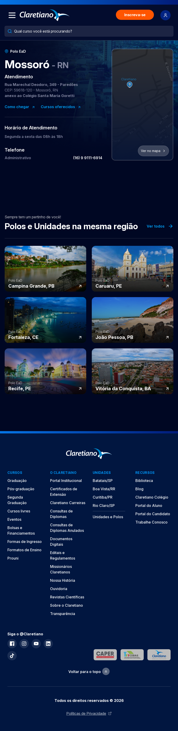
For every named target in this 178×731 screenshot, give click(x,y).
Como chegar (20, 106)
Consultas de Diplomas (61, 514)
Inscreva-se (135, 14)
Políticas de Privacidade (89, 713)
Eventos (14, 519)
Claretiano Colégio (151, 497)
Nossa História (62, 580)
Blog (139, 489)
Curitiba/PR (102, 497)
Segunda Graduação (17, 500)
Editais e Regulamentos (62, 555)
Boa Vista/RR (104, 489)
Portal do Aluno (148, 505)
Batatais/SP (103, 480)
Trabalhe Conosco (151, 522)
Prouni (13, 558)
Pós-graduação (20, 489)
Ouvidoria (58, 588)
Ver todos (160, 226)
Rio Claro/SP (104, 505)
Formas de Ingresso (24, 541)
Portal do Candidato (152, 514)
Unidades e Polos (108, 517)
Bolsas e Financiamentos (21, 530)
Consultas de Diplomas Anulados (67, 528)
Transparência (62, 613)
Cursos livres (18, 511)
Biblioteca (144, 480)
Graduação (17, 480)
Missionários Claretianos (61, 569)
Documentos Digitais (61, 541)
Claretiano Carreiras (67, 502)
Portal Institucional (66, 480)
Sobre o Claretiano (66, 605)
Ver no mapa (153, 151)
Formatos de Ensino (24, 550)
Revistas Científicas (67, 597)
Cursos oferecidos (61, 106)
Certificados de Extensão (63, 492)
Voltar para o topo (89, 671)
